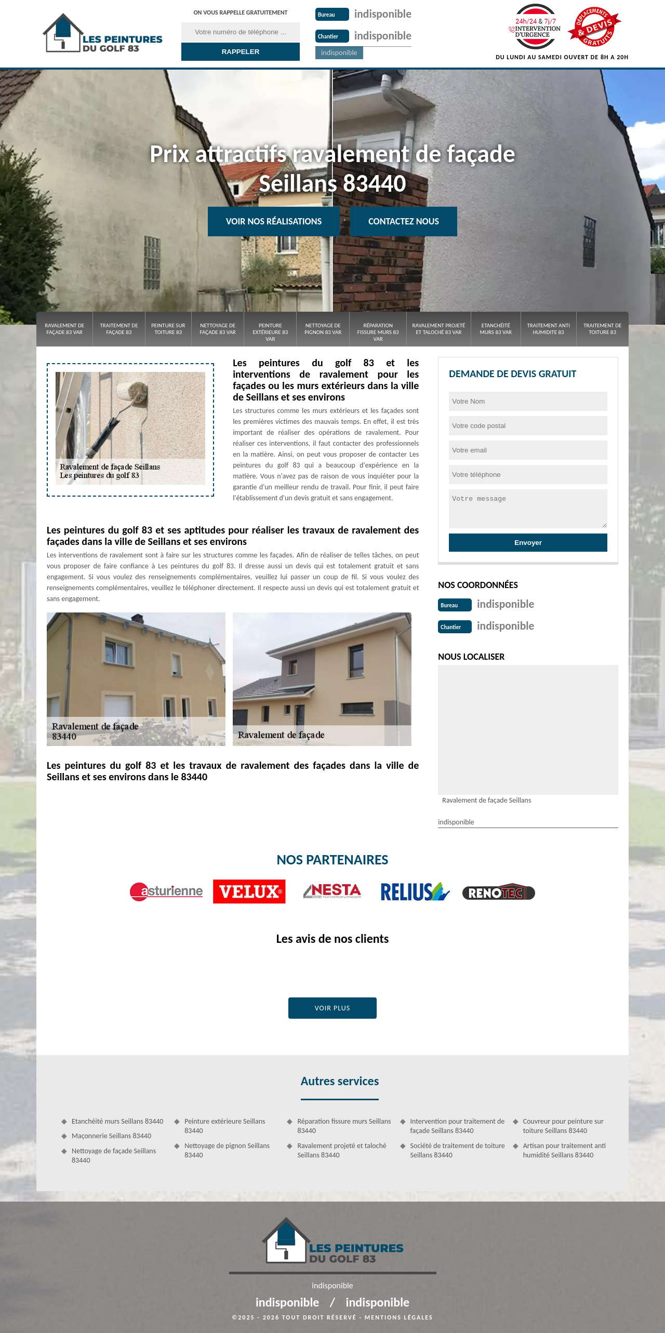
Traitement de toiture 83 (602, 329)
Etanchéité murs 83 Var (496, 329)
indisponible (388, 13)
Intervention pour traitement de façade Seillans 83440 (457, 1124)
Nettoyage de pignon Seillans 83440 (227, 1148)
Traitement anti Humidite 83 (548, 329)
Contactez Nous (403, 221)
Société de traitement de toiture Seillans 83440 (457, 1148)
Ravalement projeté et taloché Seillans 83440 (341, 1148)
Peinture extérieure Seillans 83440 (224, 1124)
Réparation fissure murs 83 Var (378, 332)
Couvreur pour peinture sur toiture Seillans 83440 (563, 1124)
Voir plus (333, 1006)
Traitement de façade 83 (119, 329)
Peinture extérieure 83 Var (270, 332)
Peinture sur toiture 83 (168, 329)
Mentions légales (399, 1315)
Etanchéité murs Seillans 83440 (117, 1119)
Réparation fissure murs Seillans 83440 (344, 1124)
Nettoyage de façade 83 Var (218, 329)
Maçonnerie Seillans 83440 (111, 1133)
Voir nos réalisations (274, 221)
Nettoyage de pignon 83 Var (322, 329)
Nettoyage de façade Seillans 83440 (114, 1153)
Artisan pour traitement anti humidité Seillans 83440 (564, 1148)
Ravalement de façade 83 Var (64, 329)
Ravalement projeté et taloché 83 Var (439, 329)
